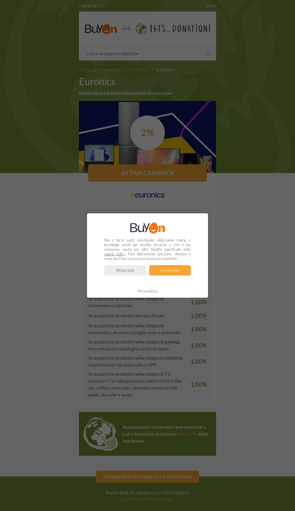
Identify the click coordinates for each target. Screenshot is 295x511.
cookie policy (114, 254)
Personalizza (147, 291)
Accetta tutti (169, 270)
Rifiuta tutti (125, 270)
